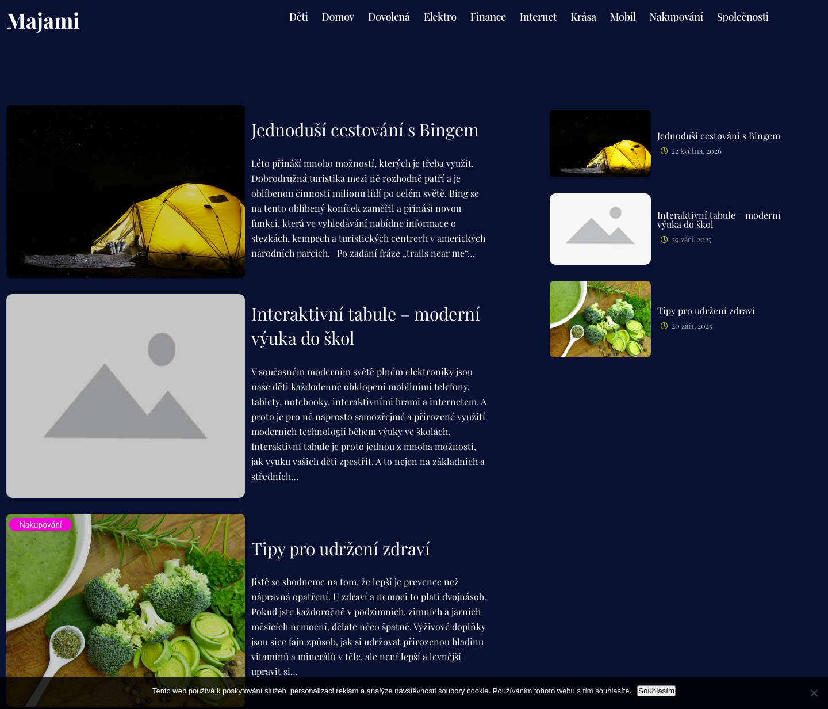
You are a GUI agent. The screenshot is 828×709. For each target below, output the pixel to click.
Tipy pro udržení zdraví (340, 548)
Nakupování (41, 524)
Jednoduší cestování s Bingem (365, 129)
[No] (813, 693)
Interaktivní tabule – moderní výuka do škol (365, 325)
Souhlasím (656, 691)
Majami (43, 20)
